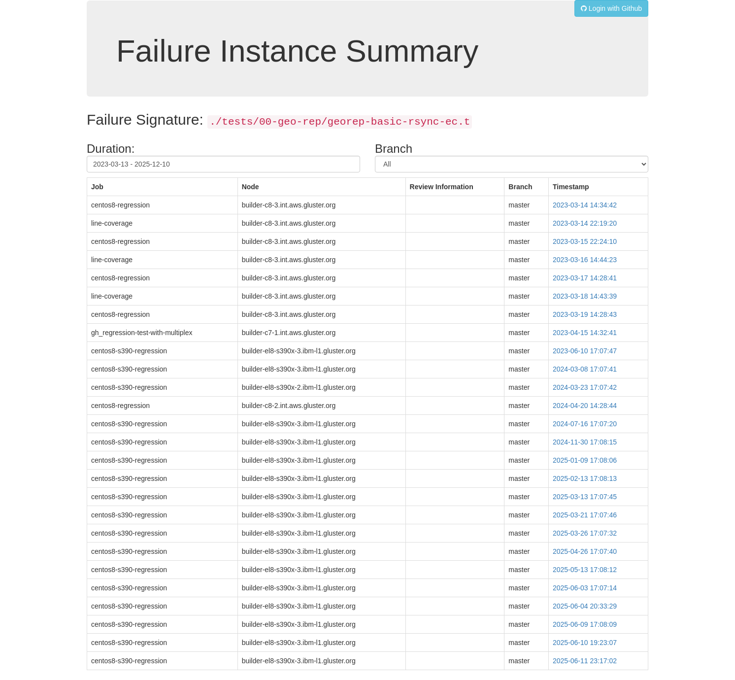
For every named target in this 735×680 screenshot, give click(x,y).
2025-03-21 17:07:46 (585, 515)
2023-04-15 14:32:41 (585, 333)
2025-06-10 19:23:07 (585, 642)
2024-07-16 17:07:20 (585, 424)
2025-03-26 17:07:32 (585, 533)
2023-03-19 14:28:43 (585, 314)
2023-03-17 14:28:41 (585, 278)
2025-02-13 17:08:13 (585, 478)
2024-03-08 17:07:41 (585, 369)
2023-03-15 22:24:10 (585, 241)
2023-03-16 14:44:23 (585, 260)
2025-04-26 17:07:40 (585, 551)
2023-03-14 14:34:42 (585, 205)
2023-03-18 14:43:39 (585, 296)
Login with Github (611, 8)
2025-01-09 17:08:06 (585, 460)
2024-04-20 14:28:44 (585, 405)
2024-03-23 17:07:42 (585, 387)
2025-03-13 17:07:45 (585, 497)
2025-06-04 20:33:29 (585, 606)
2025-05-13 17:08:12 (585, 570)
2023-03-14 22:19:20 (585, 223)
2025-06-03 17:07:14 (585, 588)
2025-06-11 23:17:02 (585, 661)
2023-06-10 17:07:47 (585, 351)
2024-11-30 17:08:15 (585, 442)
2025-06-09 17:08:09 (585, 624)
